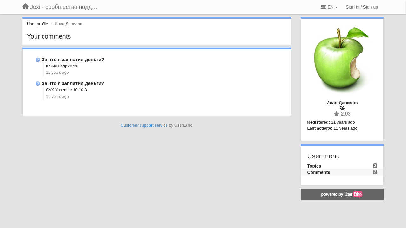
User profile (37, 24)
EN (329, 7)
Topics (314, 165)
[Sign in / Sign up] (362, 7)
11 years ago (57, 72)
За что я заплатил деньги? (73, 59)
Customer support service (144, 125)
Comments (318, 172)
